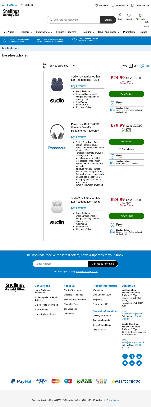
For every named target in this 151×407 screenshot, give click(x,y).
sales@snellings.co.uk (132, 310)
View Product (126, 91)
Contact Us (128, 282)
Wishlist (124, 16)
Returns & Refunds (101, 317)
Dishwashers (43, 28)
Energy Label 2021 (101, 301)
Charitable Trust (71, 301)
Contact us (69, 310)
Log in (115, 16)
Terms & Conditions (102, 322)
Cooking (87, 28)
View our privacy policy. (87, 268)
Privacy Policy (99, 326)
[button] (126, 146)
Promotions (129, 28)
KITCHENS (27, 5)
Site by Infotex (113, 397)
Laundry (25, 28)
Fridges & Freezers (66, 28)
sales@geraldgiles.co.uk (133, 339)
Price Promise (135, 16)
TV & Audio (8, 28)
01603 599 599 (140, 5)
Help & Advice (119, 5)
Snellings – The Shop (73, 291)
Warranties (98, 287)
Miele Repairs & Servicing (46, 301)
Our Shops (102, 5)
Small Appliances (107, 28)
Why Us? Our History (73, 287)
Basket (146, 16)
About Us (69, 282)
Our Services (42, 282)
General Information (104, 308)
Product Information (105, 282)
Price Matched (41, 306)
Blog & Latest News (102, 291)
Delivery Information (102, 312)
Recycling (97, 296)
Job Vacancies (70, 306)
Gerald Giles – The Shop (75, 296)
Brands (143, 28)
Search (101, 17)
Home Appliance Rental (45, 311)
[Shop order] (63, 62)
